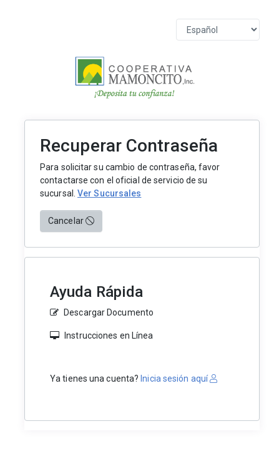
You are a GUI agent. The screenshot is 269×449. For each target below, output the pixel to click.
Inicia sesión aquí (178, 379)
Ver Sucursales (109, 193)
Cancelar (71, 221)
